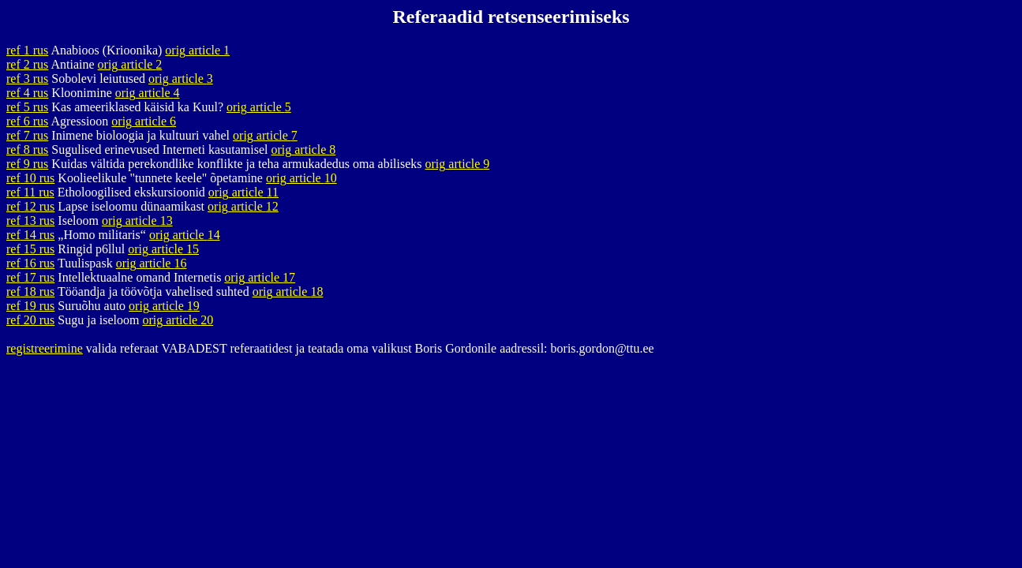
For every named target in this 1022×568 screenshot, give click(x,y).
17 (30, 277)
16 (30, 263)
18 (30, 291)
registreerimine (44, 348)
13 (30, 220)
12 (30, 206)
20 (30, 320)
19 (30, 305)
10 (30, 178)
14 (30, 234)
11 (30, 192)
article (197, 50)
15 (30, 249)
